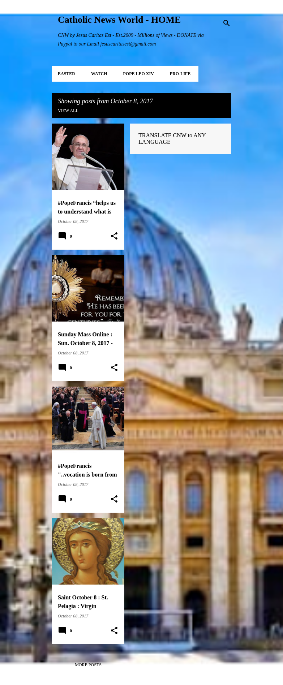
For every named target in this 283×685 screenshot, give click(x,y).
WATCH (99, 73)
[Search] (226, 23)
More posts (88, 664)
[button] (114, 236)
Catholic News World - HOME (119, 19)
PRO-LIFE (180, 73)
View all (68, 110)
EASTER (66, 73)
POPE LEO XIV (138, 73)
